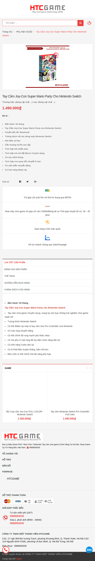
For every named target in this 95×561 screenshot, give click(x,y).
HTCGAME (13, 478)
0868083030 (17, 516)
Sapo (19, 558)
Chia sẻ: (5, 182)
